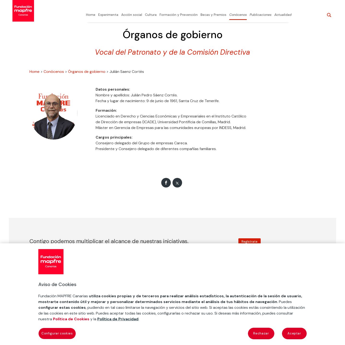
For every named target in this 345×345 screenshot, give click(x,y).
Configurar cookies (57, 333)
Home (90, 15)
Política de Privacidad (117, 319)
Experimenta (108, 15)
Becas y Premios (213, 15)
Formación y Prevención (179, 15)
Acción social (131, 15)
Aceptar (294, 333)
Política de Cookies (71, 319)
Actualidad (283, 15)
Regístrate (250, 242)
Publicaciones (260, 15)
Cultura (151, 15)
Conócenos (238, 15)
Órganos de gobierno (86, 71)
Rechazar (261, 333)
